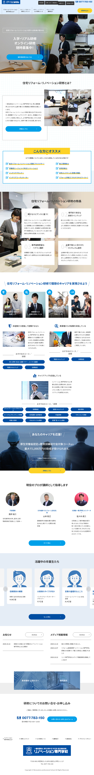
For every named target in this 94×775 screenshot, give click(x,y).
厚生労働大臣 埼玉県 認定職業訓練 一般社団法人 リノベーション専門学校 (11, 2)
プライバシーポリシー (85, 739)
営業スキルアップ (58, 409)
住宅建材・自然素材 (35, 415)
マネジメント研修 (81, 415)
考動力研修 (13, 420)
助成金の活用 (70, 3)
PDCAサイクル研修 (36, 420)
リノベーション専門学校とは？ (8, 739)
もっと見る (47, 617)
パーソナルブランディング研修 (13, 415)
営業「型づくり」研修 (58, 420)
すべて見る (47, 543)
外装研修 (58, 415)
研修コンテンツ (25, 10)
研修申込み (84, 10)
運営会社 (69, 739)
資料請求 (41, 2)
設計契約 (81, 409)
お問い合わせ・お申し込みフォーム (62, 719)
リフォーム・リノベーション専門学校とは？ (10, 10)
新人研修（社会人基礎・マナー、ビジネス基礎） (23, 362)
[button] (5, 589)
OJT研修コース (38, 10)
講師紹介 (50, 10)
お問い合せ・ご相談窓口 (51, 2)
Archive (34, 635)
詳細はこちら (23, 129)
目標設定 (35, 367)
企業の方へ (62, 3)
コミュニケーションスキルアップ (13, 409)
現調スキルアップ (12, 367)
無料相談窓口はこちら (25, 57)
